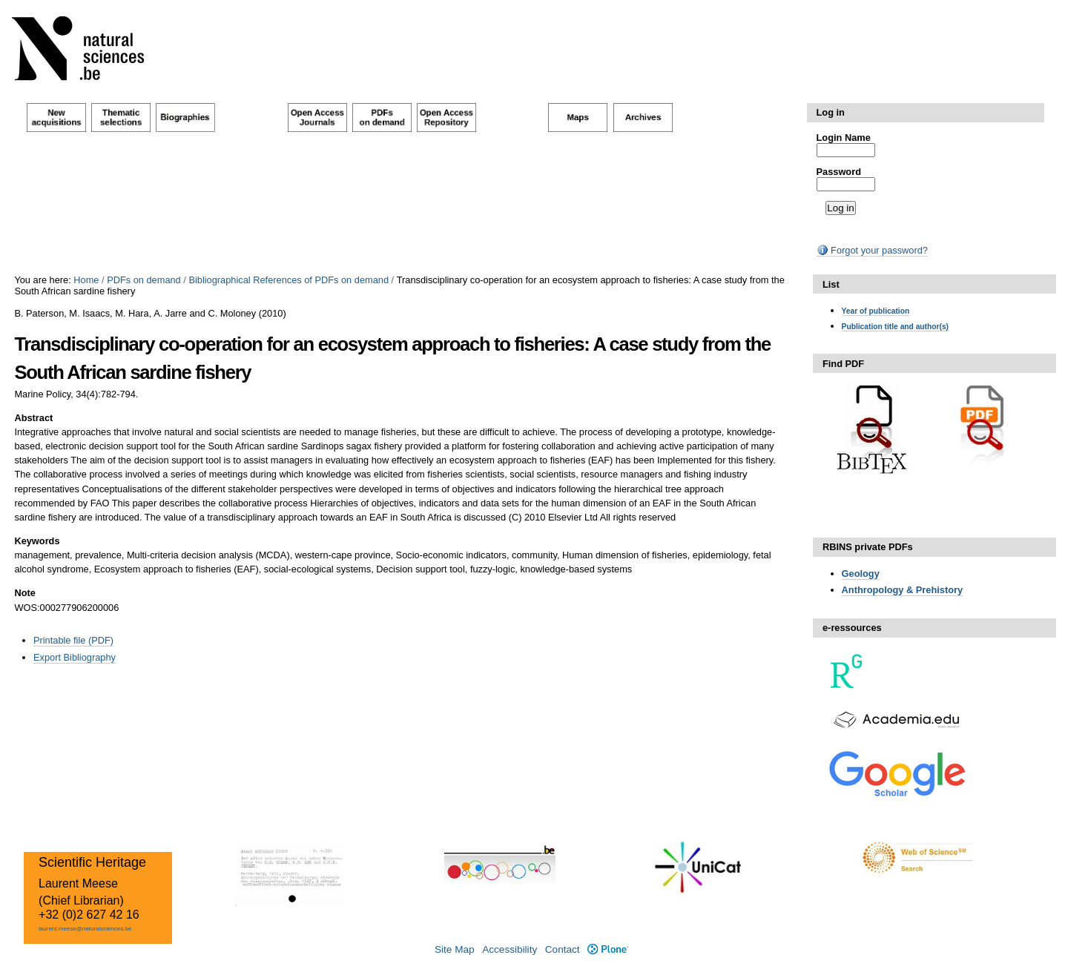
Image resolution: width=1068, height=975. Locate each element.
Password (839, 171)
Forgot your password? (872, 250)
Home (86, 279)
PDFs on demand (144, 279)
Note (24, 592)
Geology (861, 573)
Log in (831, 112)
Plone (608, 949)
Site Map (455, 949)
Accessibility (509, 949)
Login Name (844, 137)
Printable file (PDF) (73, 640)
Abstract (33, 417)
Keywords (36, 540)
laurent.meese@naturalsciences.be (85, 928)
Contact (562, 949)
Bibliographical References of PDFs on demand (288, 279)
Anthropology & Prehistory (902, 589)
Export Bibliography (74, 657)
